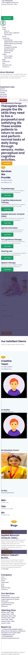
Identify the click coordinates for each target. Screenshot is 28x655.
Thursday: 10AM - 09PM (7, 618)
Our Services (5, 38)
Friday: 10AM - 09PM (7, 619)
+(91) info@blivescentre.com (9, 2)
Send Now (6, 333)
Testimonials (8, 34)
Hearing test (7, 45)
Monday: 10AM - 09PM (7, 612)
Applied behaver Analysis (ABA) (13, 42)
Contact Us (5, 67)
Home (4, 27)
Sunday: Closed (5, 623)
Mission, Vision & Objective (11, 33)
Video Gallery (8, 58)
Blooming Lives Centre (11, 652)
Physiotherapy (8, 40)
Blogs (4, 59)
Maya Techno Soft (14, 654)
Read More (7, 163)
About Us (6, 31)
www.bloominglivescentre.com (10, 638)
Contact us (3, 98)
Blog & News (3, 96)
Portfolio (2, 92)
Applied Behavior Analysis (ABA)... (10, 536)
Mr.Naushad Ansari (10, 450)
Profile (4, 29)
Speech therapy (8, 51)
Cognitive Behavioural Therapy (13, 43)
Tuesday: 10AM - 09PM (7, 614)
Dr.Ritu (4, 490)
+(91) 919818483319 (7, 1)
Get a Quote (7, 18)
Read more (7, 532)
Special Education (9, 49)
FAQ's (3, 63)
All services (7, 52)
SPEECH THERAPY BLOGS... (10, 556)
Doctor (4, 36)
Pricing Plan (3, 94)
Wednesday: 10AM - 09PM (8, 616)
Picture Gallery (8, 56)
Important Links (6, 65)
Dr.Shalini (5, 410)
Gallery (4, 54)
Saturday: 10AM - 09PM (7, 621)
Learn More (7, 195)
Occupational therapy (10, 47)
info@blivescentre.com (8, 634)
